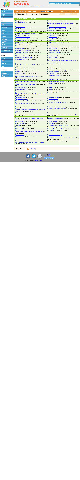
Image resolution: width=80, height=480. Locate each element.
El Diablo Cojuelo (20, 91)
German (3, 60)
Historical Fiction (6, 32)
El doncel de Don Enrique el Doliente (57, 91)
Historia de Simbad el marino (55, 141)
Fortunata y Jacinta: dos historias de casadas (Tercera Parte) (29, 118)
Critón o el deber (20, 42)
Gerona (18, 125)
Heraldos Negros (20, 135)
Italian (3, 62)
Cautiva (18, 28)
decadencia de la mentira (54, 79)
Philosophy (4, 41)
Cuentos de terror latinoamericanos (24, 57)
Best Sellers (4, 72)
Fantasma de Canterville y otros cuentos (58, 102)
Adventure (4, 22)
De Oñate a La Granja (21, 79)
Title (62, 14)
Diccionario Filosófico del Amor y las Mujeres (25, 84)
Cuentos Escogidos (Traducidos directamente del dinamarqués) (61, 60)
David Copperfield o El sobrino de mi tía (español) (26, 76)
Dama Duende (52, 73)
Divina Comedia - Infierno (22, 87)
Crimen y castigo (52, 40)
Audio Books (44, 14)
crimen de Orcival (53, 38)
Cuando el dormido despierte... (56, 42)
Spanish (4, 65)
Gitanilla (18, 127)
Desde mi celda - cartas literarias (56, 81)
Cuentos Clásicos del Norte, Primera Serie (25, 46)
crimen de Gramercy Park (22, 38)
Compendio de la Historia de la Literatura (25, 33)
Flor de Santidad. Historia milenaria (57, 108)
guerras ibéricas (52, 130)
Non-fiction (4, 39)
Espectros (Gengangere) (21, 99)
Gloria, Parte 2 (19, 128)
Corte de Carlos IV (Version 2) (23, 37)
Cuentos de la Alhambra (54, 52)
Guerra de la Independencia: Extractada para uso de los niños (29, 131)
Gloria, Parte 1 (52, 127)
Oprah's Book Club (6, 75)
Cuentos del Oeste (53, 57)
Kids (3, 12)
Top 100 (3, 11)
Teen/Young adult (6, 50)
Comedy (4, 25)
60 (73, 11)
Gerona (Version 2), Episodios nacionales (58, 125)
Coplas (17, 35)
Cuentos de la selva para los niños (24, 54)
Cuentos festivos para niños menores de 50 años (26, 64)
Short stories (5, 48)
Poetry (3, 42)
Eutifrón (50, 100)
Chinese (4, 57)
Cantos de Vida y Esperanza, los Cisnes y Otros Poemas (60, 23)
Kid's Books (4, 73)
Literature (4, 36)
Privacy (40, 160)
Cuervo (18, 71)
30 (71, 11)
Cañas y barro (52, 21)
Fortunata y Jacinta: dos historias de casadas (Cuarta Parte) (28, 114)
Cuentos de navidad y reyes (22, 55)
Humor (3, 35)
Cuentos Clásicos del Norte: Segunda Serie (57, 47)
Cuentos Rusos (19, 70)
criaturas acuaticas (53, 37)
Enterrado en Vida (20, 97)
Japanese (4, 63)
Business (4, 76)
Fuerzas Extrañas (53, 121)
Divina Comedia (52, 83)
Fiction (3, 14)
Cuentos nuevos (20, 68)
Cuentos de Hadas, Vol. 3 (22, 52)
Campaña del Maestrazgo (22, 21)
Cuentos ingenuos (53, 63)
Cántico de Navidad (20, 22)
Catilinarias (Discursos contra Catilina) (57, 27)
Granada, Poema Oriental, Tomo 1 (56, 128)
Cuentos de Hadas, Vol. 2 (54, 50)
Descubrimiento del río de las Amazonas (25, 81)
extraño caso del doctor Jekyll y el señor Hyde (25, 103)
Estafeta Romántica (53, 99)
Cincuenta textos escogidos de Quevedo (24, 31)
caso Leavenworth (20, 27)
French (3, 58)
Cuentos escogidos (20, 59)
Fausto (17, 107)
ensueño (51, 92)
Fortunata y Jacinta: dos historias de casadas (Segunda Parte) (61, 114)
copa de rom (51, 33)
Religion (4, 45)
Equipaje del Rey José (54, 97)
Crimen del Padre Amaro (21, 40)
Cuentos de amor (20, 48)
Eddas (50, 89)
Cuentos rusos (52, 68)
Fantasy (3, 15)
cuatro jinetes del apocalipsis (22, 44)
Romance (4, 44)
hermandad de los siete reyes (55, 135)
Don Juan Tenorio (53, 87)
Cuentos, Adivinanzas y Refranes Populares (59, 70)
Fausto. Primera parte (54, 107)
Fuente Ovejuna (20, 121)
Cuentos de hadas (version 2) (23, 50)
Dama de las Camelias (21, 73)
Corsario (51, 35)
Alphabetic (73, 14)
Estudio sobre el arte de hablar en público (25, 100)
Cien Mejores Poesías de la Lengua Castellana (59, 28)
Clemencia (51, 30)
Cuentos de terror (53, 55)
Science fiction (5, 47)
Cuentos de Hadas (53, 48)
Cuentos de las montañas (54, 54)
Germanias (51, 123)
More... (3, 51)
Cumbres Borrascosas (54, 71)
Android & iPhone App (49, 155)
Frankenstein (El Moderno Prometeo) (55, 118)
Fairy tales (4, 27)
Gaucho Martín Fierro (21, 123)
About (36, 160)
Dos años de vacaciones (21, 89)
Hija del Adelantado (20, 136)
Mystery (3, 17)
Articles (49, 154)
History (3, 33)
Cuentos (51, 44)
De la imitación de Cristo (54, 75)
